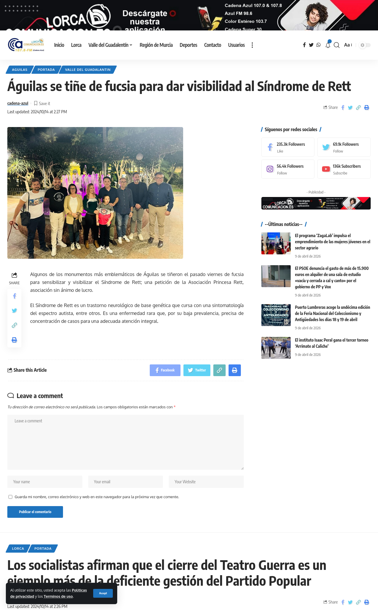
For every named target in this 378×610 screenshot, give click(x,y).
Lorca (18, 563)
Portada (46, 84)
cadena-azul (17, 118)
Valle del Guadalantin (87, 84)
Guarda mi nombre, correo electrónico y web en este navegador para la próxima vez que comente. (97, 512)
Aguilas (20, 84)
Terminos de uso (58, 596)
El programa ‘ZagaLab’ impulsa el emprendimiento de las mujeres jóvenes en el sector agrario (332, 256)
